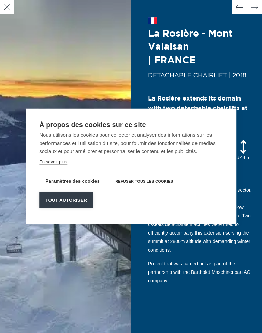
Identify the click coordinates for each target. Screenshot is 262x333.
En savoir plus (53, 161)
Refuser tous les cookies (144, 181)
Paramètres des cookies (72, 180)
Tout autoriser (66, 199)
